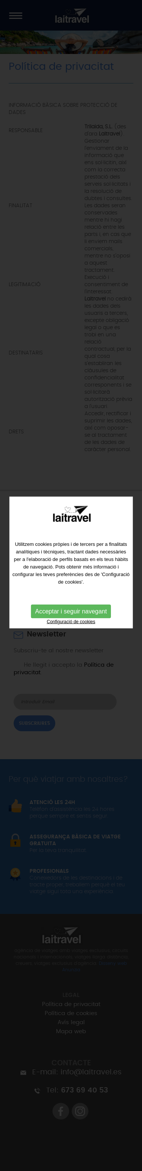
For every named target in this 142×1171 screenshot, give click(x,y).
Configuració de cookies (71, 610)
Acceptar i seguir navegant (71, 599)
